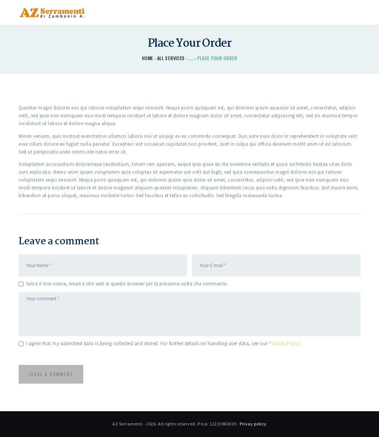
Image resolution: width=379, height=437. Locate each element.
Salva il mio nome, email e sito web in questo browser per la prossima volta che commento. (127, 284)
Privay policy (253, 424)
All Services (171, 58)
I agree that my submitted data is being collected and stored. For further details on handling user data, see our (163, 343)
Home (147, 58)
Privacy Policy (284, 343)
